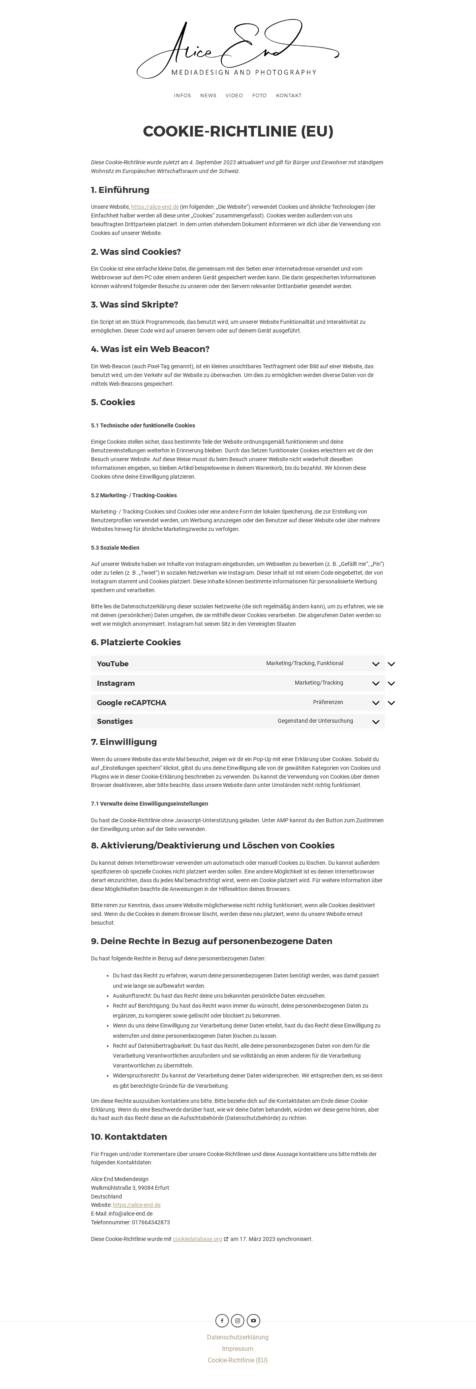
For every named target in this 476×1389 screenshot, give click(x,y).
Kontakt (289, 95)
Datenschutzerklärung (238, 1337)
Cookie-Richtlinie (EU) (238, 1360)
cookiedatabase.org (197, 1239)
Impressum (237, 1348)
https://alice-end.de (155, 207)
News (208, 95)
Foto (259, 95)
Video (234, 95)
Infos (182, 95)
